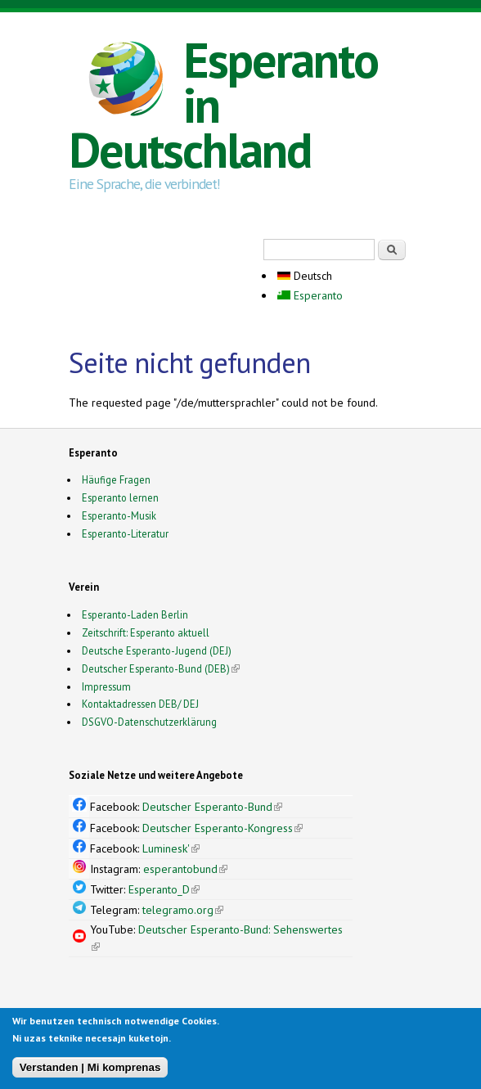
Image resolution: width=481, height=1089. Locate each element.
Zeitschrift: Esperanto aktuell (145, 632)
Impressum (106, 686)
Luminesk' (171, 848)
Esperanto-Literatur (125, 533)
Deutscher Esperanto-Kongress (222, 828)
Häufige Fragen (116, 479)
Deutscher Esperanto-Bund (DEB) (156, 668)
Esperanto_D (164, 889)
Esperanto (310, 295)
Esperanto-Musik (119, 515)
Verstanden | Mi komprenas (90, 1070)
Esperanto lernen (120, 497)
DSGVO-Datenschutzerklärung (149, 721)
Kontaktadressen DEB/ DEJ (140, 703)
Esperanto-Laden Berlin (135, 614)
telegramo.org (182, 909)
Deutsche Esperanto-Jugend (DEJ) (157, 650)
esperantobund (185, 869)
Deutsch (304, 275)
